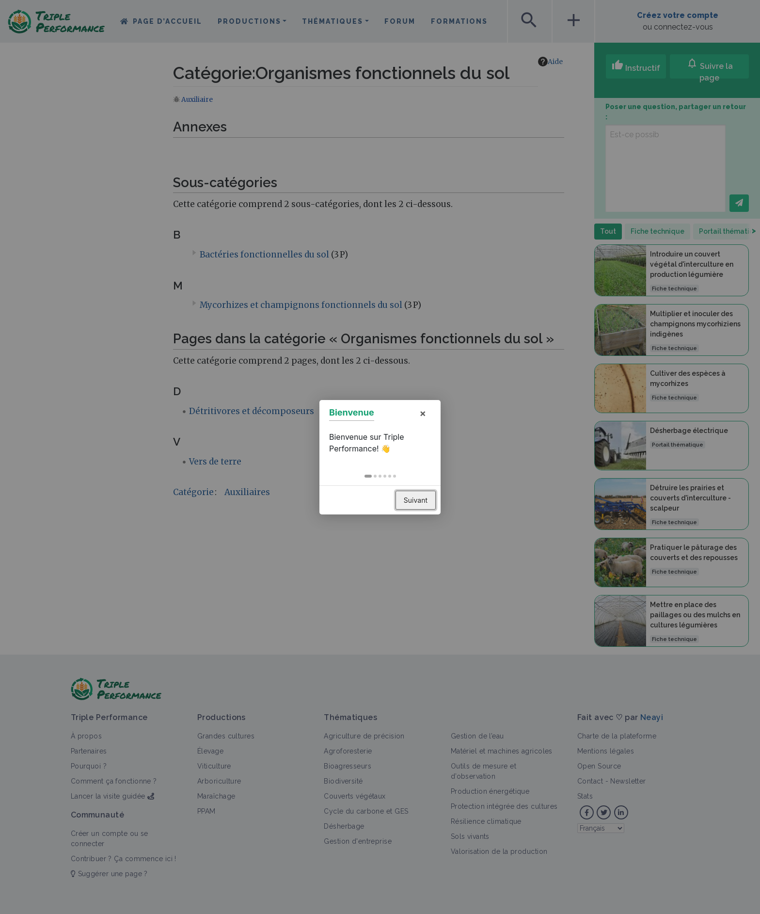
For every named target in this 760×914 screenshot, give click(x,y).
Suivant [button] (416, 500)
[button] (368, 476)
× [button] (422, 413)
